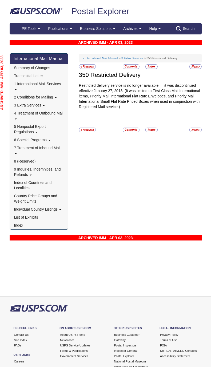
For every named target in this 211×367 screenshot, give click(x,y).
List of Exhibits (26, 217)
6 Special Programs (32, 140)
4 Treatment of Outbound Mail (38, 115)
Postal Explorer (100, 11)
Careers (19, 361)
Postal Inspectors (125, 345)
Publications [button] (60, 28)
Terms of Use (168, 340)
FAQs (18, 345)
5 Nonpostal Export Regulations (30, 129)
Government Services (74, 356)
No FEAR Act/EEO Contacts (178, 350)
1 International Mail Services (37, 86)
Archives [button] (132, 28)
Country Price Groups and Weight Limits (35, 198)
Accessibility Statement (175, 356)
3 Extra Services (29, 105)
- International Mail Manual (100, 58)
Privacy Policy (169, 334)
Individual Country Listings (37, 209)
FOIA (163, 345)
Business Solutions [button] (97, 28)
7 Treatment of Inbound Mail (37, 150)
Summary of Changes (32, 68)
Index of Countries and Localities (33, 185)
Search (185, 28)
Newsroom (67, 340)
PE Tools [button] (31, 28)
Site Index (20, 340)
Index (18, 225)
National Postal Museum (130, 361)
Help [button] (155, 28)
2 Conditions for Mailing (35, 97)
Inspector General (125, 350)
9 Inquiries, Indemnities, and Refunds (37, 172)
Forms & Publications (74, 350)
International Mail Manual (39, 58)
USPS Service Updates (75, 345)
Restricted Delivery (115, 75)
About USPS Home (72, 334)
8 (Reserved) (25, 161)
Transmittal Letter (28, 76)
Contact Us (21, 334)
